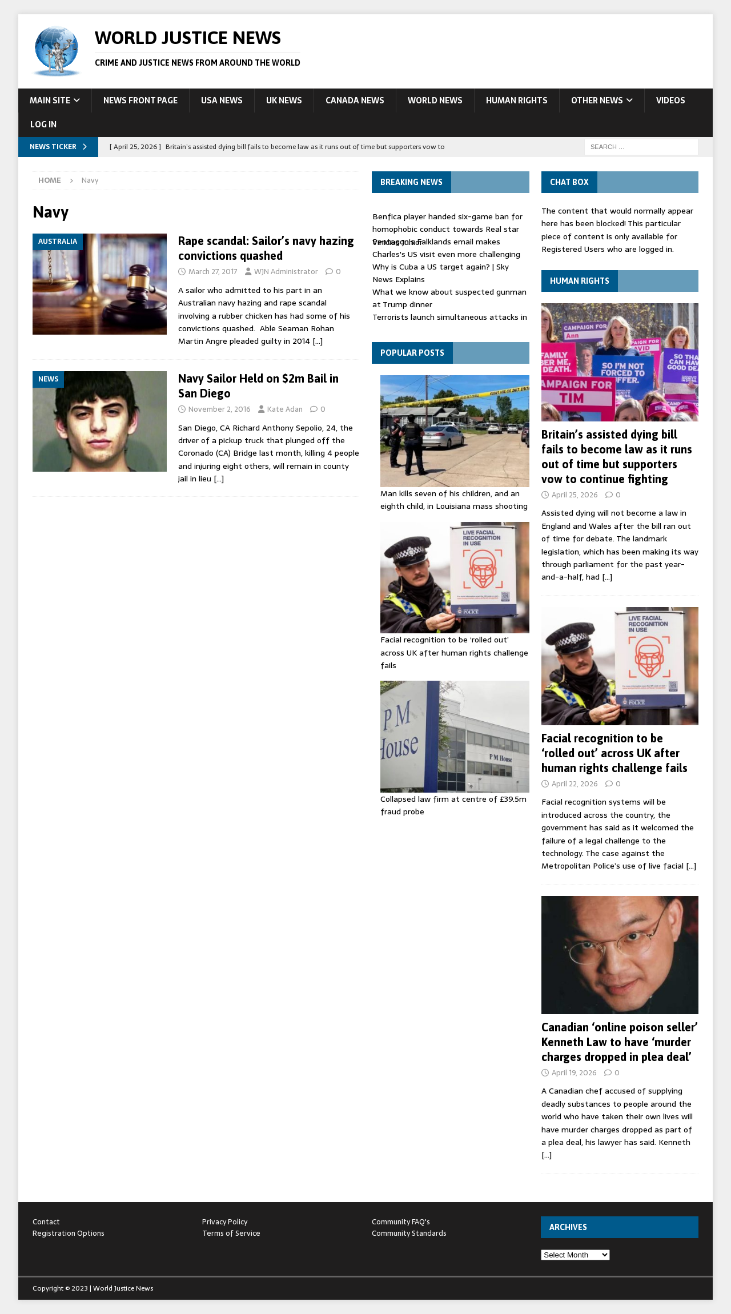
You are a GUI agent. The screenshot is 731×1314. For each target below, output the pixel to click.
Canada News (355, 100)
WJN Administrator (286, 272)
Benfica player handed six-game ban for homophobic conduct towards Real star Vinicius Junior (447, 229)
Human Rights (517, 100)
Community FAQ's (401, 1222)
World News (435, 100)
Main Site (50, 100)
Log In (43, 124)
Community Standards (409, 1233)
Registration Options (69, 1233)
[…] (317, 341)
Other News (597, 100)
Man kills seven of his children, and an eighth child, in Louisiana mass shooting (454, 499)
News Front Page (140, 100)
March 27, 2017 (213, 272)
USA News (222, 100)
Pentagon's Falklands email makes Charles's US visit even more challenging (446, 247)
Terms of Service (231, 1233)
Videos (670, 100)
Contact (46, 1222)
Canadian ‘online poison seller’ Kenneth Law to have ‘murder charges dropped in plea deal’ (619, 1041)
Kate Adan (285, 409)
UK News (284, 100)
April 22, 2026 (575, 784)
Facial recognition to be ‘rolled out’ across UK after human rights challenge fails (454, 652)
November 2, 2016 (219, 409)
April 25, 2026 (575, 495)
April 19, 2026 (574, 1073)
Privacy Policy (224, 1222)
